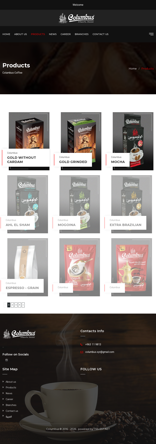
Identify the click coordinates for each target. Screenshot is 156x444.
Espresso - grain (20, 288)
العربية (9, 417)
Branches (82, 34)
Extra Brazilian (124, 225)
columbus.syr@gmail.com (99, 351)
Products (38, 34)
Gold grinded (73, 162)
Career (66, 34)
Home (6, 34)
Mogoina (65, 225)
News (53, 34)
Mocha (117, 162)
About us (20, 34)
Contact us (100, 34)
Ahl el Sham (16, 225)
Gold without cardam (21, 160)
